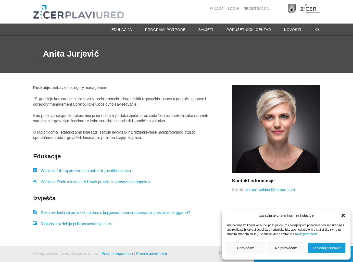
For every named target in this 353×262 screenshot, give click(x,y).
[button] (343, 215)
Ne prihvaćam (286, 248)
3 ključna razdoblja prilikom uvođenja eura (72, 224)
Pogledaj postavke (326, 248)
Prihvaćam (245, 248)
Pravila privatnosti (305, 234)
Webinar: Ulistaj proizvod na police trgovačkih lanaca (82, 171)
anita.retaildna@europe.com (270, 189)
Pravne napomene (117, 253)
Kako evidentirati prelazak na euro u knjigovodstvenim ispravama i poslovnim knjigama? (111, 213)
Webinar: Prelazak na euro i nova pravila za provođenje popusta (91, 182)
